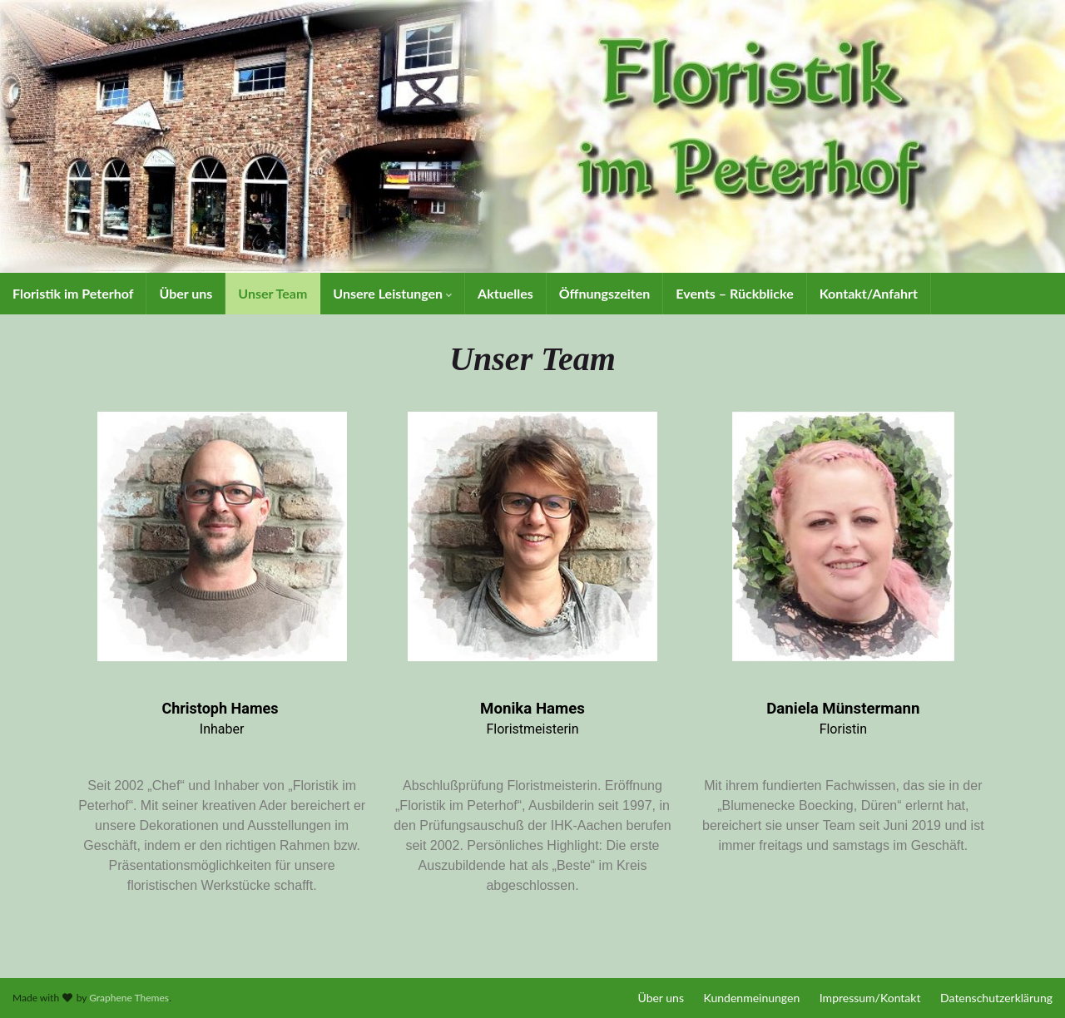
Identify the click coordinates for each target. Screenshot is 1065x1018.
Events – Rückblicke (734, 293)
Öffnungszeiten (605, 293)
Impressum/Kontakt (870, 998)
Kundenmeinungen (752, 998)
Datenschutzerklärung (996, 998)
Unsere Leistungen (392, 293)
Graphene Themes (129, 997)
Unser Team (272, 293)
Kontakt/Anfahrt (869, 293)
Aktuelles (505, 293)
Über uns (185, 293)
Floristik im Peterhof (72, 293)
